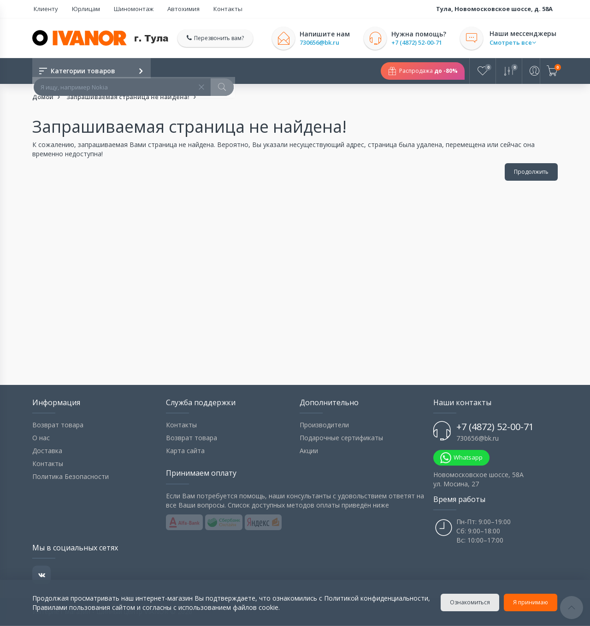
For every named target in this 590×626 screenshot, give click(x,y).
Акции (309, 451)
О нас (41, 438)
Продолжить (531, 172)
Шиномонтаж (123, 9)
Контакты (208, 9)
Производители (324, 425)
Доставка (47, 451)
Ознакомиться (470, 602)
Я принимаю (531, 602)
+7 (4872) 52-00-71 (420, 43)
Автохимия (168, 9)
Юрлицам (80, 9)
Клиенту (44, 9)
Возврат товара (57, 425)
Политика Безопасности (70, 476)
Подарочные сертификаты (341, 438)
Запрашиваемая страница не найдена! (127, 97)
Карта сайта (185, 451)
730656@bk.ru (322, 43)
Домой (42, 97)
